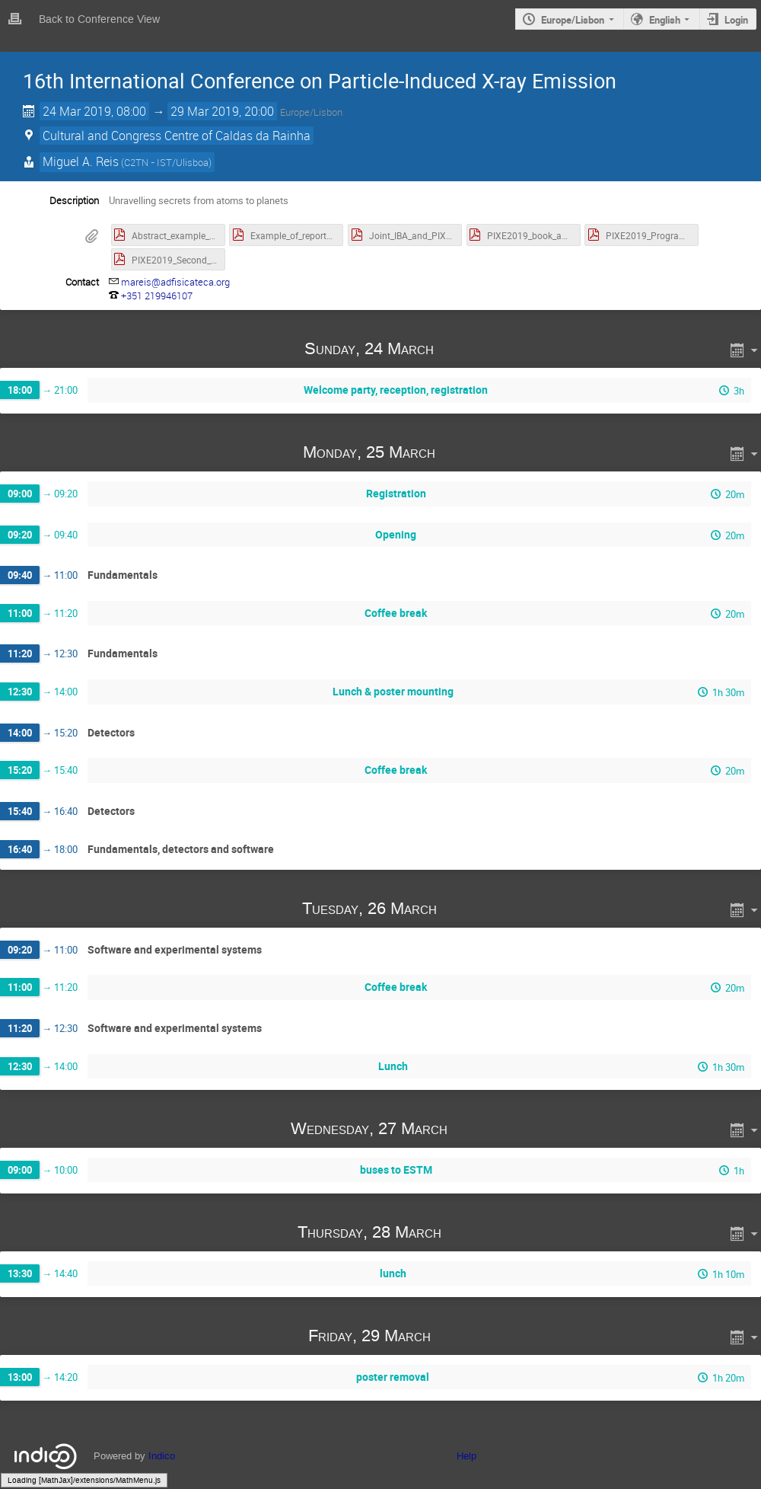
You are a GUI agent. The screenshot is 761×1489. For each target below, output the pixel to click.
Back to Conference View (99, 19)
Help (466, 1455)
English (664, 20)
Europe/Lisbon (572, 20)
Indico (161, 1455)
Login (736, 20)
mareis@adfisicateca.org (175, 282)
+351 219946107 (157, 295)
